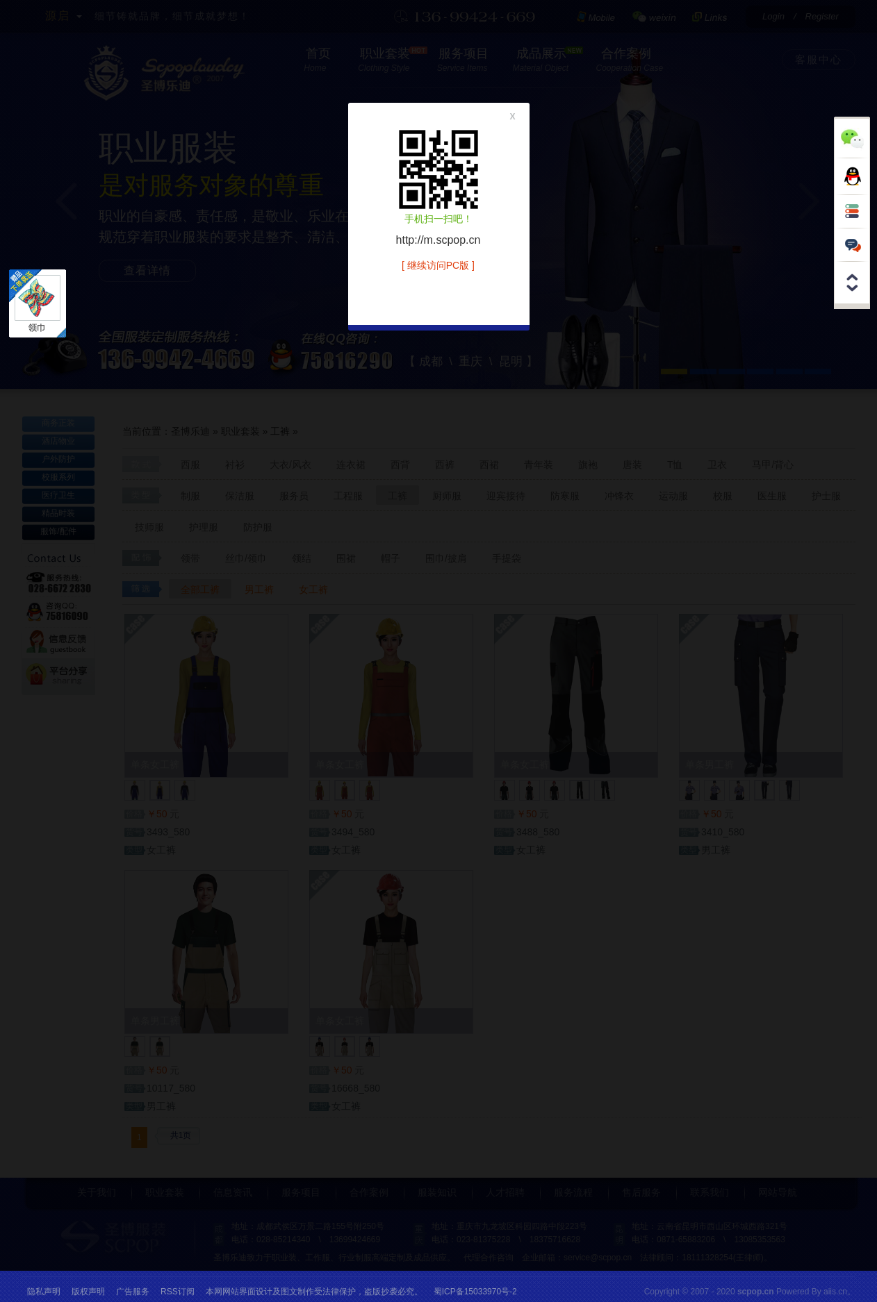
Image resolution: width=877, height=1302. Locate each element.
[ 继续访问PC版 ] (438, 265)
